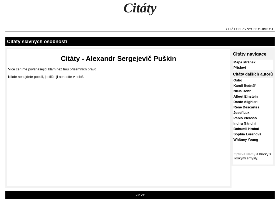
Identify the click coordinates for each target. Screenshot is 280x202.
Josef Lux (241, 113)
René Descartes (246, 107)
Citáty (140, 7)
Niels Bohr (242, 91)
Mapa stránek (244, 62)
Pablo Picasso (245, 118)
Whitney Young (245, 140)
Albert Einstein (245, 96)
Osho (237, 80)
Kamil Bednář (244, 86)
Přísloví (239, 68)
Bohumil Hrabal (246, 129)
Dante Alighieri (245, 102)
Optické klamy (244, 154)
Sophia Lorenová (247, 134)
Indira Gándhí (244, 123)
